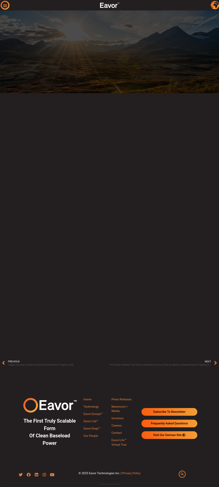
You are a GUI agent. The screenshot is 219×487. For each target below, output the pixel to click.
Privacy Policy (131, 473)
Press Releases (121, 399)
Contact (116, 433)
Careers (116, 425)
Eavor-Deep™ (91, 428)
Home (87, 399)
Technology (91, 406)
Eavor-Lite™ (90, 421)
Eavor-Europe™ (93, 414)
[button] (5, 5)
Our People (90, 436)
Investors (117, 418)
